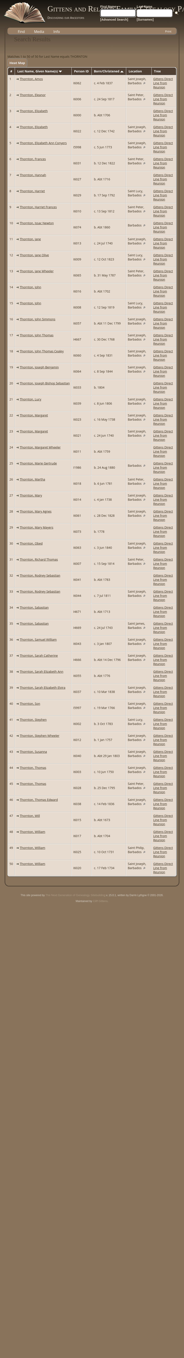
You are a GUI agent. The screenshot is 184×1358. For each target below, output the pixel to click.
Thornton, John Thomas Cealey (42, 351)
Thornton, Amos (31, 79)
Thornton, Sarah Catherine (39, 655)
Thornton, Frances (33, 159)
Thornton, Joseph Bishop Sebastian (45, 383)
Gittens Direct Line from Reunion (163, 83)
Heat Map (17, 63)
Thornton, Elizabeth (34, 111)
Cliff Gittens (100, 901)
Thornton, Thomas (33, 768)
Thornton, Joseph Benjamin (39, 367)
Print (168, 31)
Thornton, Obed (31, 543)
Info (56, 31)
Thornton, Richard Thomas (39, 559)
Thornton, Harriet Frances (38, 207)
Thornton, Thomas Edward (39, 800)
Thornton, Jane (30, 239)
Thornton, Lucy (30, 399)
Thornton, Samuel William (38, 639)
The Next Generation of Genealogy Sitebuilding (75, 895)
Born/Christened (108, 71)
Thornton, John (30, 287)
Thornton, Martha (32, 479)
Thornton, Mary (31, 495)
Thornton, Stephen (33, 720)
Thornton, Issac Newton (37, 223)
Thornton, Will (30, 816)
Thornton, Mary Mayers (36, 527)
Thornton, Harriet (32, 191)
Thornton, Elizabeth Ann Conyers (43, 143)
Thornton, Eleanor (33, 95)
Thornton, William (32, 832)
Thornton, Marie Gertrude (38, 463)
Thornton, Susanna (33, 752)
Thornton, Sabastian (34, 607)
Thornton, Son (30, 703)
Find (21, 31)
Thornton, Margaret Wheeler (40, 447)
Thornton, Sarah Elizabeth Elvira (43, 687)
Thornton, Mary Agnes (36, 511)
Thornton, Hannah (33, 175)
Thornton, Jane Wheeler (37, 271)
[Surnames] (145, 19)
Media (39, 31)
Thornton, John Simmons (37, 319)
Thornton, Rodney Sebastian (40, 575)
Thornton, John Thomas (36, 335)
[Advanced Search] (114, 19)
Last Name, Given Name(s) (39, 71)
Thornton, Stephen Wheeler (39, 736)
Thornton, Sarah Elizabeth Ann (41, 671)
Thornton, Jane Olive (34, 255)
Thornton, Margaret (34, 415)
